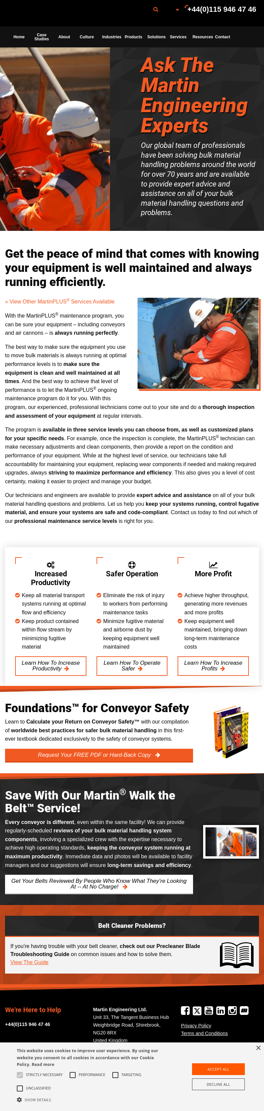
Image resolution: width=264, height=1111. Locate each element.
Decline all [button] (218, 1084)
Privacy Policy (196, 1025)
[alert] (132, 1076)
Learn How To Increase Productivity (51, 666)
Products (133, 37)
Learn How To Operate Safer (132, 666)
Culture (87, 37)
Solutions (156, 37)
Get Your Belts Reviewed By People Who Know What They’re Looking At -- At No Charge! (99, 884)
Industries (111, 37)
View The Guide (29, 962)
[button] (91, 1099)
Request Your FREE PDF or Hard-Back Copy (95, 755)
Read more (43, 1064)
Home (19, 37)
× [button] (258, 1048)
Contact (222, 37)
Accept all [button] (218, 1069)
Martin (41, 13)
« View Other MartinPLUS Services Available (60, 301)
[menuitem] (41, 13)
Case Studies (41, 37)
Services (178, 37)
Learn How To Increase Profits (213, 666)
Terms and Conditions (204, 1033)
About (64, 37)
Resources (201, 37)
